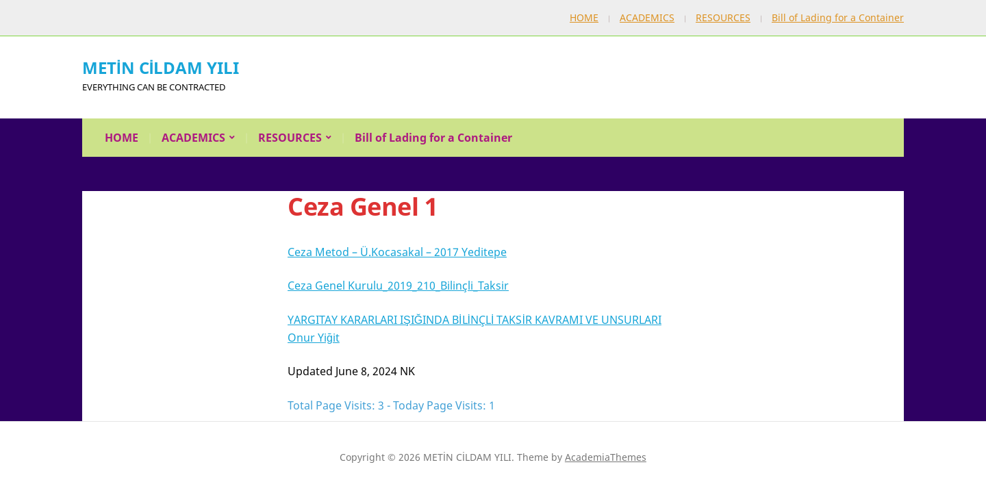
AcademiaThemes (605, 457)
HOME (584, 17)
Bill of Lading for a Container (838, 17)
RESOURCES (723, 17)
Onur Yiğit (314, 337)
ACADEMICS (647, 17)
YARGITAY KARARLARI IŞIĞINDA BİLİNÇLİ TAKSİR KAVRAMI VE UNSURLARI (474, 319)
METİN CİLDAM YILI (160, 67)
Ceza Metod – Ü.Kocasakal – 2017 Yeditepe (397, 252)
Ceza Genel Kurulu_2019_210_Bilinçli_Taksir (398, 285)
